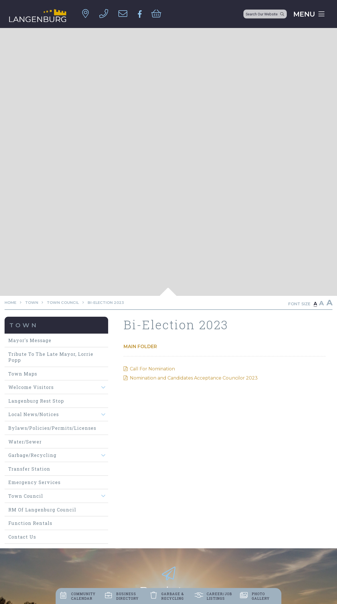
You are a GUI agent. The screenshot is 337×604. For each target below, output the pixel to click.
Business (127, 596)
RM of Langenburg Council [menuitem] (42, 510)
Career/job (219, 596)
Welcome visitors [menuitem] (31, 387)
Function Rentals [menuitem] (30, 523)
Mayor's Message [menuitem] (29, 340)
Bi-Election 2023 (106, 302)
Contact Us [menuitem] (22, 537)
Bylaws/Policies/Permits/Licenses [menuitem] (52, 428)
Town (31, 302)
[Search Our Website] (265, 14)
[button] (103, 387)
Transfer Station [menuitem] (29, 469)
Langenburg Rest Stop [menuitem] (36, 401)
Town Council (63, 302)
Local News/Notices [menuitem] (33, 414)
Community (83, 596)
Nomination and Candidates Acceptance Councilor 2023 (194, 378)
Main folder (140, 346)
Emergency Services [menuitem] (34, 482)
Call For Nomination (152, 369)
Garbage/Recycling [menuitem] (32, 455)
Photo (261, 596)
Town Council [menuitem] (25, 496)
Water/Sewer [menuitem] (25, 442)
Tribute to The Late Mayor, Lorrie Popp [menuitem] (50, 357)
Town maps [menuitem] (22, 374)
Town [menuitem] (23, 325)
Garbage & (172, 596)
